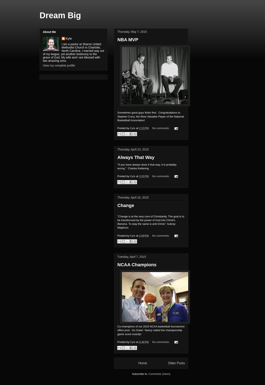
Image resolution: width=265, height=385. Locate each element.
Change (125, 205)
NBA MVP (127, 39)
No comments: (161, 128)
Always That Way (135, 157)
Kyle (69, 38)
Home (142, 363)
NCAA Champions (137, 264)
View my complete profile (59, 65)
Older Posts (176, 363)
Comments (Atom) (159, 373)
